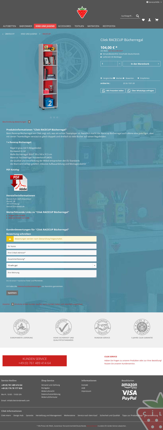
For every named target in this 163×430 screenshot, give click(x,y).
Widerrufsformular (49, 397)
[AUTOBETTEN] (9, 26)
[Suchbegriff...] (130, 15)
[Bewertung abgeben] (51, 265)
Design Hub (18, 415)
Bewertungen (23, 122)
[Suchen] (137, 15)
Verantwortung (151, 415)
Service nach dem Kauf (87, 415)
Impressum (86, 391)
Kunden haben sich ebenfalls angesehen (65, 304)
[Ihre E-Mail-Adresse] (51, 252)
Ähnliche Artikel (21, 304)
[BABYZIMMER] (26, 26)
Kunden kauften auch (38, 304)
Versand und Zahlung (50, 385)
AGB (83, 388)
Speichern (12, 293)
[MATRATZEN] (93, 26)
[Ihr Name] (51, 246)
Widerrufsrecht (47, 391)
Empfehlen (144, 78)
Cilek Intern (6, 415)
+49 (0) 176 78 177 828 (11, 388)
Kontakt (85, 385)
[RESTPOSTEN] (109, 26)
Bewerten (128, 78)
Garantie (29, 415)
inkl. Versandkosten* (115, 51)
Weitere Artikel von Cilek (17, 218)
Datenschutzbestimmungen (29, 286)
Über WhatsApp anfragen (140, 90)
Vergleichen (106, 78)
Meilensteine (69, 415)
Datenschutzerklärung (50, 394)
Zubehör (9, 304)
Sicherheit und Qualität (110, 415)
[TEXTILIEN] (79, 26)
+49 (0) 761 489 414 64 (34, 363)
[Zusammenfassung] (51, 259)
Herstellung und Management (49, 415)
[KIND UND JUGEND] (45, 26)
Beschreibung (8, 122)
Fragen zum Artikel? (15, 215)
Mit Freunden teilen (113, 90)
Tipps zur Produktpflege (132, 415)
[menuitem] (130, 17)
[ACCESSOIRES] (64, 26)
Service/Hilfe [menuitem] (153, 2)
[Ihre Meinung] (51, 273)
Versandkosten (92, 426)
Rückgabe (45, 388)
